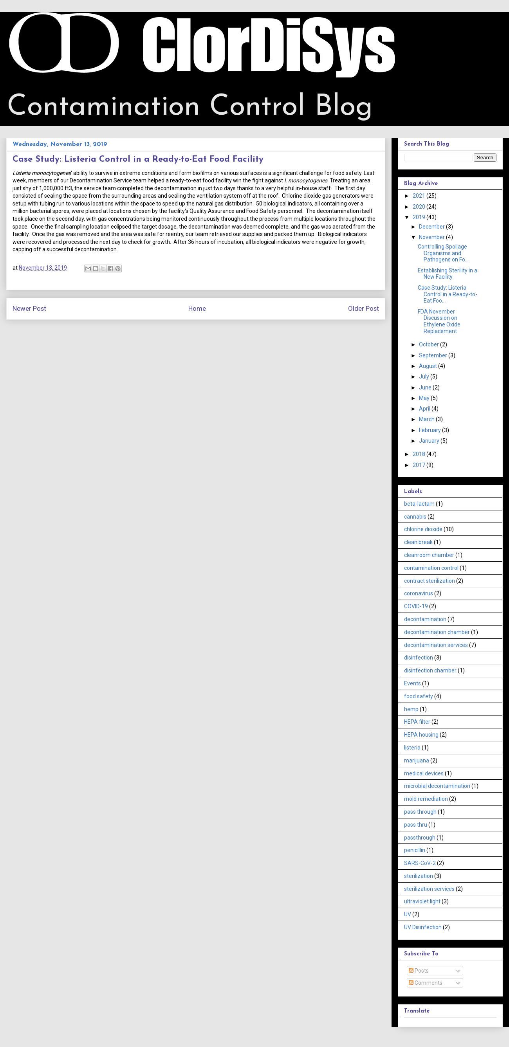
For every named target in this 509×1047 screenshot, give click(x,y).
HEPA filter (417, 722)
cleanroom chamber (429, 555)
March (427, 419)
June (426, 387)
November (432, 237)
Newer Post (29, 308)
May (425, 398)
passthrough (419, 837)
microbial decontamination (437, 786)
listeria (412, 747)
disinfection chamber (430, 670)
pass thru (415, 825)
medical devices (424, 773)
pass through (420, 812)
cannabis (415, 517)
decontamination (425, 619)
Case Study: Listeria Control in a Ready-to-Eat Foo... (447, 294)
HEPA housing (421, 735)
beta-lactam (419, 504)
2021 (419, 196)
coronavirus (418, 593)
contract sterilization (429, 581)
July (424, 376)
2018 (419, 454)
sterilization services (429, 889)
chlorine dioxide (423, 529)
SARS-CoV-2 (420, 863)
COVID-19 (416, 606)
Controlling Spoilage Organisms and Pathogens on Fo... (443, 253)
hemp (411, 709)
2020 (419, 207)
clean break (418, 542)
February (430, 430)
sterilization (418, 876)
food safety (418, 696)
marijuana (416, 760)
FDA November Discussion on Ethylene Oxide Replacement (439, 321)
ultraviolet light (422, 901)
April (425, 408)
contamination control (431, 568)
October (429, 344)
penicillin (414, 850)
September (433, 355)
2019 (419, 217)
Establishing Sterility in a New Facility (447, 273)
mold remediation (426, 799)
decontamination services (436, 645)
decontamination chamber (437, 632)
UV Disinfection (423, 927)
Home (197, 308)
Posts (419, 971)
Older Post (363, 308)
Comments (425, 983)
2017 (419, 465)
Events (412, 683)
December (432, 226)
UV (407, 914)
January (429, 441)
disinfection (418, 657)
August (428, 366)
